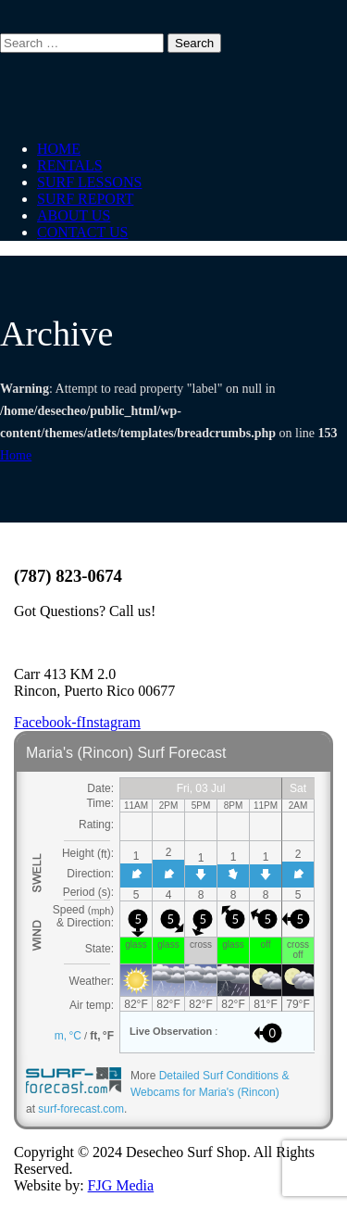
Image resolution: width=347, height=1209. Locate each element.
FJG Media (121, 1185)
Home (15, 455)
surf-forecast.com (81, 1108)
